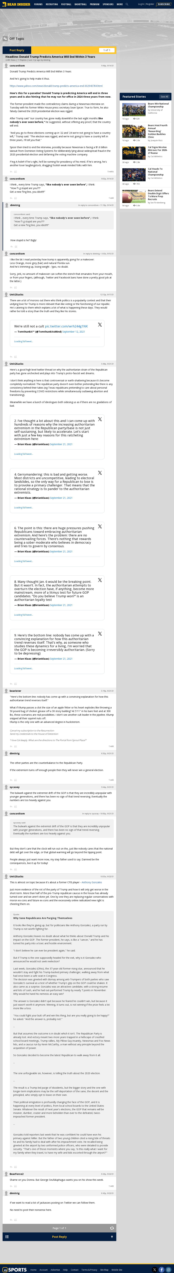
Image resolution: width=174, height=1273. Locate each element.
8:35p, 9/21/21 (107, 753)
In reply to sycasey (90, 813)
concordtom (17, 65)
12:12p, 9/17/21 (107, 294)
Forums (38, 4)
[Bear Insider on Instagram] (168, 1270)
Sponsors (108, 4)
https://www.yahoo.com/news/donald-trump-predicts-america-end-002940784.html (56, 85)
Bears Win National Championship (158, 105)
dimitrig (15, 205)
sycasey (15, 787)
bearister (15, 690)
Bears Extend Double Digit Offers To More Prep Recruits (158, 195)
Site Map (104, 1269)
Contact (74, 1269)
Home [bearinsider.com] (33, 1269)
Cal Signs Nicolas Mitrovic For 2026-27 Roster (157, 150)
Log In (141, 4)
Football (66, 4)
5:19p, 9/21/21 (107, 691)
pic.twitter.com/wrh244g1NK (66, 326)
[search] (128, 4)
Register (150, 4)
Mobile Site (117, 1269)
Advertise (55, 1269)
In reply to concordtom (88, 205)
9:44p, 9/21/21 (107, 787)
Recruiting (52, 4)
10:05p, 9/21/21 (107, 813)
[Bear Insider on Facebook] (162, 1270)
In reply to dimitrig (91, 253)
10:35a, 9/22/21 (107, 876)
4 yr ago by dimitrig (41, 60)
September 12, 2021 (73, 331)
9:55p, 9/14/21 (107, 179)
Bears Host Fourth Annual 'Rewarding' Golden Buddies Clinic (157, 131)
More (120, 4)
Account (44, 1269)
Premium (94, 4)
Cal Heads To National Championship (155, 171)
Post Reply (17, 50)
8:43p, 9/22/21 (107, 1193)
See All (164, 96)
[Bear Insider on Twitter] (155, 1270)
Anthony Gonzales (92, 882)
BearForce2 (16, 1174)
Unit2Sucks (16, 294)
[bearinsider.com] (16, 6)
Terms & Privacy (89, 1269)
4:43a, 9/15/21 (107, 253)
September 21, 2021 (61, 444)
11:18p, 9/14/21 (107, 205)
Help (65, 1269)
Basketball (81, 4)
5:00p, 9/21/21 (107, 364)
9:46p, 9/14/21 (107, 65)
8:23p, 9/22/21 (107, 1174)
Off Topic (16, 38)
